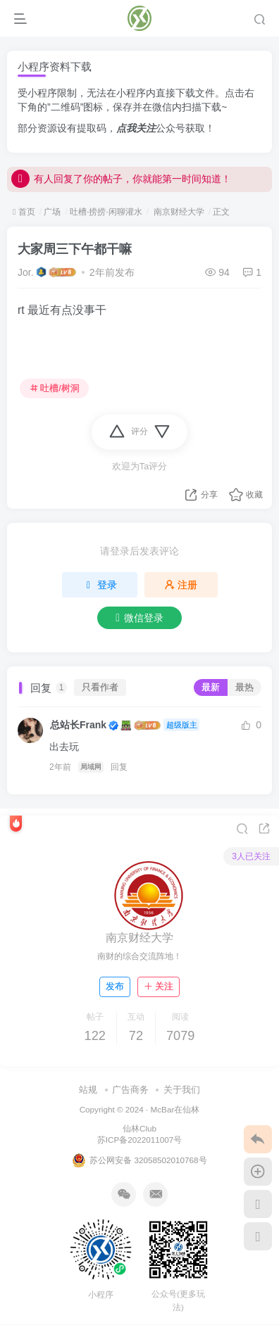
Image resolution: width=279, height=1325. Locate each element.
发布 (115, 986)
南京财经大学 (177, 212)
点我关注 (136, 128)
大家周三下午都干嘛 (75, 249)
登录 (100, 584)
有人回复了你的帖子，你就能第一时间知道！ (121, 188)
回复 (119, 767)
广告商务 (130, 1089)
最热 (244, 687)
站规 (88, 1089)
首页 (24, 212)
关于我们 (181, 1089)
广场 (52, 212)
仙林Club (139, 1128)
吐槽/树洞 (55, 388)
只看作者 (100, 687)
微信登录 (139, 617)
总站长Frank (78, 724)
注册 (181, 584)
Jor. (26, 272)
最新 (211, 687)
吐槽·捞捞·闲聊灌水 (106, 212)
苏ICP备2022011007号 (139, 1139)
